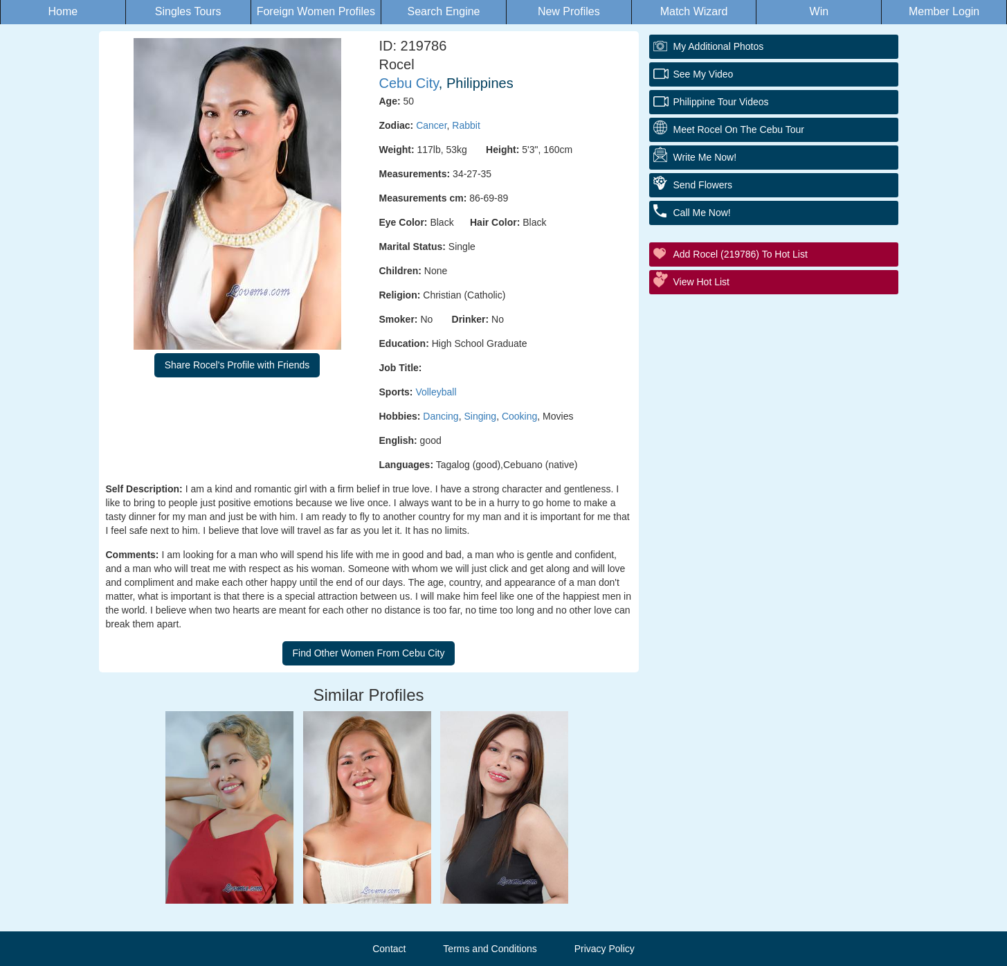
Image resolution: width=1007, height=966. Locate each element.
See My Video (703, 74)
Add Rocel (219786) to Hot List (740, 254)
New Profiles (569, 11)
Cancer (431, 125)
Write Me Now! (705, 157)
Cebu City (409, 83)
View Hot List (701, 281)
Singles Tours (188, 11)
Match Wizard (694, 11)
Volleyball (435, 391)
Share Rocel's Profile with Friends (237, 364)
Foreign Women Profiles (316, 11)
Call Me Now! (702, 212)
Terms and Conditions (489, 948)
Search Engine (444, 11)
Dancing (440, 416)
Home (63, 11)
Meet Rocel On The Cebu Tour (738, 129)
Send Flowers (703, 184)
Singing (480, 416)
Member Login (944, 11)
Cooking (519, 416)
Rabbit (466, 125)
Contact (389, 948)
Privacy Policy (604, 948)
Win (819, 11)
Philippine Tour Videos (721, 101)
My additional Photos (718, 46)
